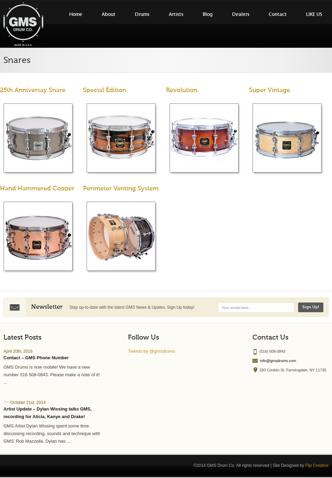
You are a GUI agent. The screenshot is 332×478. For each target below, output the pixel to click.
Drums (142, 14)
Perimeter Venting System (121, 189)
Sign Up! (310, 307)
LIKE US (314, 14)
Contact (278, 14)
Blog (208, 14)
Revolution (181, 90)
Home (75, 14)
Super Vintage (269, 90)
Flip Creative (317, 465)
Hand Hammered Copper (37, 189)
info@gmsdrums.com (278, 361)
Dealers (240, 14)
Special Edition (104, 90)
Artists (176, 14)
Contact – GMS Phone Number (36, 357)
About (109, 14)
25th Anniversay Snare (32, 90)
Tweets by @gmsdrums (151, 351)
